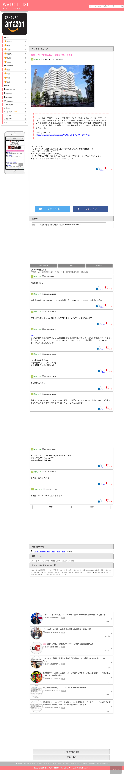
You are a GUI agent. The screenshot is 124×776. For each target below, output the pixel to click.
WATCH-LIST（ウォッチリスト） (61, 768)
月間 (7, 73)
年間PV (8, 49)
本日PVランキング (75, 570)
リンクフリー (52, 763)
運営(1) (6, 122)
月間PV (8, 45)
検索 (71, 266)
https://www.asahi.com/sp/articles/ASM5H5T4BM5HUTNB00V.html (63, 135)
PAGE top (116, 770)
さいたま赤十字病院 (42, 552)
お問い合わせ (75, 763)
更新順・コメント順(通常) (40, 272)
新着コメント (11, 89)
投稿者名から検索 (68, 561)
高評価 (7, 58)
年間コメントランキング (39, 574)
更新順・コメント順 (60, 570)
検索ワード (9, 97)
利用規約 (19, 763)
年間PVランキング (54, 572)
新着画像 (8, 93)
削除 (82, 272)
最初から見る (55, 272)
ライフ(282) (8, 119)
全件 (62, 272)
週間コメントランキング (84, 572)
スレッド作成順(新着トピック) (41, 570)
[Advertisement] (77, 28)
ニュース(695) (9, 104)
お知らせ (66, 763)
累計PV (8, 53)
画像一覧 (99, 266)
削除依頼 (92, 763)
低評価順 (76, 272)
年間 (7, 78)
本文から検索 (55, 561)
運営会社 (26, 763)
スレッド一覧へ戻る (71, 752)
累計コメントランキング (57, 574)
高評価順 (69, 272)
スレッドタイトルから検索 (40, 561)
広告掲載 (84, 763)
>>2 (32, 335)
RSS (59, 763)
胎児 (63, 552)
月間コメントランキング (102, 572)
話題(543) (7, 108)
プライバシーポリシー (38, 763)
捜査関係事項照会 (102, 763)
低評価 (7, 62)
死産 (58, 552)
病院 (53, 552)
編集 (86, 272)
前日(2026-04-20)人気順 (91, 570)
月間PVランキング (40, 572)
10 (32, 489)
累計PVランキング (68, 572)
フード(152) (8, 115)
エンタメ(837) (10, 112)
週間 (9, 69)
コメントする (43, 266)
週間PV (10, 41)
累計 (7, 82)
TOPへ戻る (71, 757)
